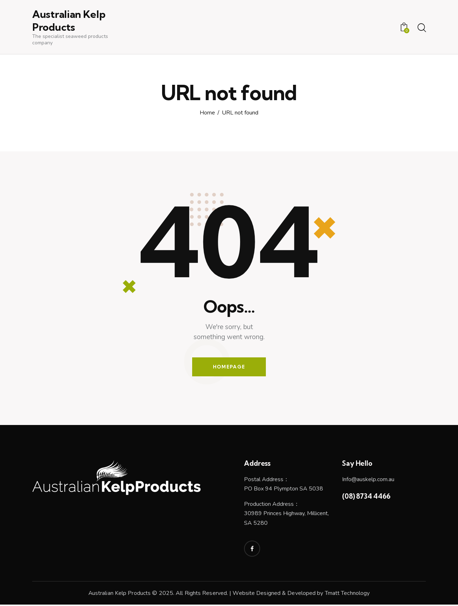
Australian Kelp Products (119, 594)
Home (207, 113)
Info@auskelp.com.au (368, 480)
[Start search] (421, 28)
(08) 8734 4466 (366, 497)
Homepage (229, 367)
